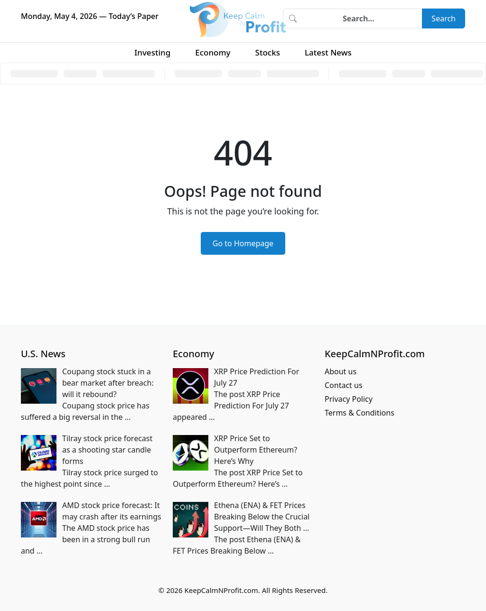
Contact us (344, 385)
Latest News (328, 52)
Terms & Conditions (359, 412)
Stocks (267, 52)
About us (340, 371)
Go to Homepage (243, 243)
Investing (152, 52)
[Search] (362, 18)
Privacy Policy (349, 399)
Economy (212, 52)
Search (443, 18)
